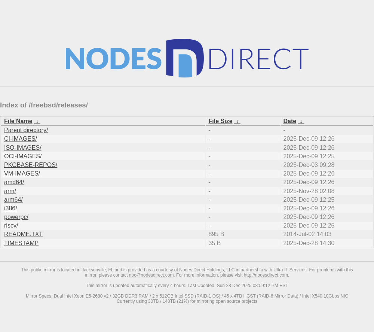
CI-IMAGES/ (20, 138)
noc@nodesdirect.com (151, 275)
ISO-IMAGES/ (23, 147)
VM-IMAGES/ (22, 173)
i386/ (10, 208)
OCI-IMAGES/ (23, 156)
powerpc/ (16, 217)
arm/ (10, 191)
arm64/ (13, 200)
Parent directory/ (26, 130)
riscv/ (11, 225)
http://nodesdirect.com (266, 275)
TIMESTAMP (21, 243)
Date (290, 121)
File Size (221, 121)
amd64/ (14, 182)
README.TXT (23, 234)
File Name (18, 121)
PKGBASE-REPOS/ (30, 165)
